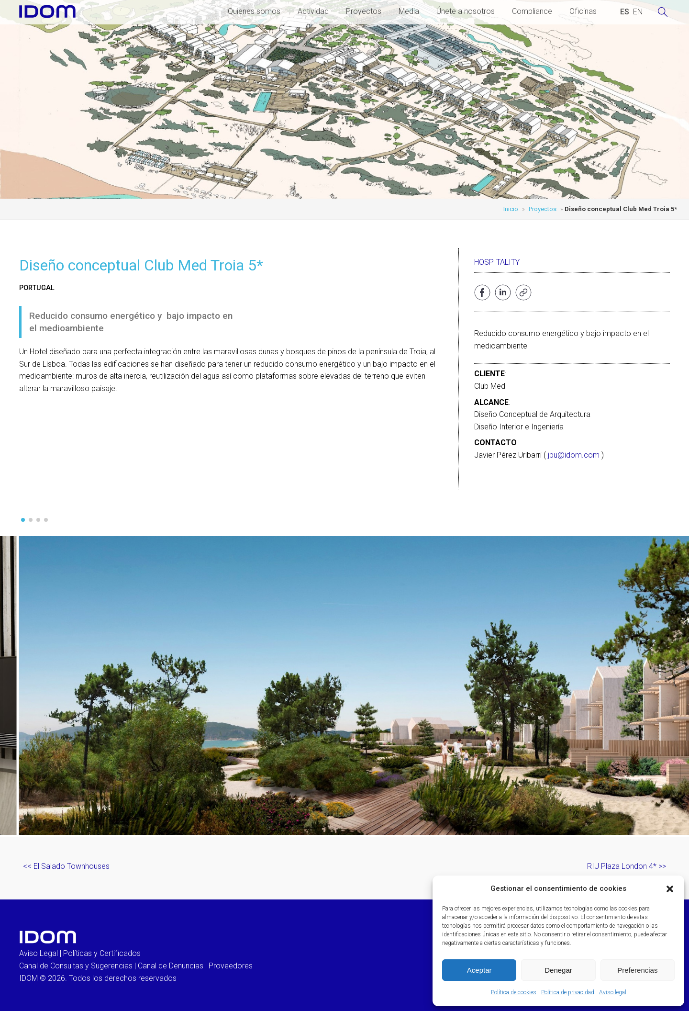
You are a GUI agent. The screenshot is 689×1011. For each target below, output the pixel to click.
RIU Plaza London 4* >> (626, 866)
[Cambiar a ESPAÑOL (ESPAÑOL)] (624, 12)
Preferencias (637, 970)
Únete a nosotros (465, 11)
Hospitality (497, 262)
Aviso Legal (38, 953)
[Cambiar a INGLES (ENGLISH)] (638, 12)
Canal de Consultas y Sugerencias (76, 965)
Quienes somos (254, 11)
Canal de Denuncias (170, 965)
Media (409, 11)
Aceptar (479, 970)
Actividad (313, 11)
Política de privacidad (567, 992)
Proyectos (363, 11)
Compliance (532, 11)
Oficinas (583, 11)
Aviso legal (612, 992)
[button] (670, 889)
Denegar (558, 970)
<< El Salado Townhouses (66, 866)
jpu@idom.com (574, 455)
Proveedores (231, 965)
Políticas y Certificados (102, 953)
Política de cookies (513, 992)
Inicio (510, 209)
